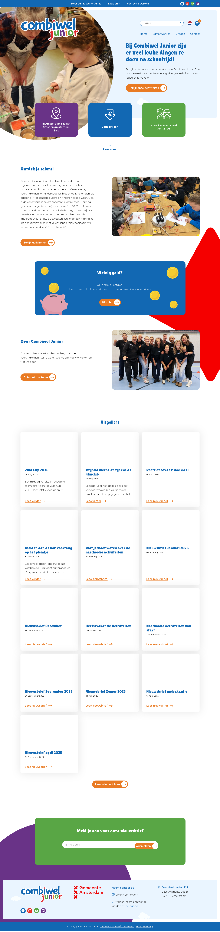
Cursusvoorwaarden (110, 927)
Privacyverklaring (144, 927)
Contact (195, 34)
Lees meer (110, 153)
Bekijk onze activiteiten (147, 88)
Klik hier (111, 304)
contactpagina (129, 907)
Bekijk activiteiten (38, 244)
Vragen (180, 34)
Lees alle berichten (111, 786)
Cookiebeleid (127, 927)
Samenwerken (161, 34)
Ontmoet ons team (39, 378)
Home (143, 34)
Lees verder (35, 502)
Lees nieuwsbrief (159, 502)
